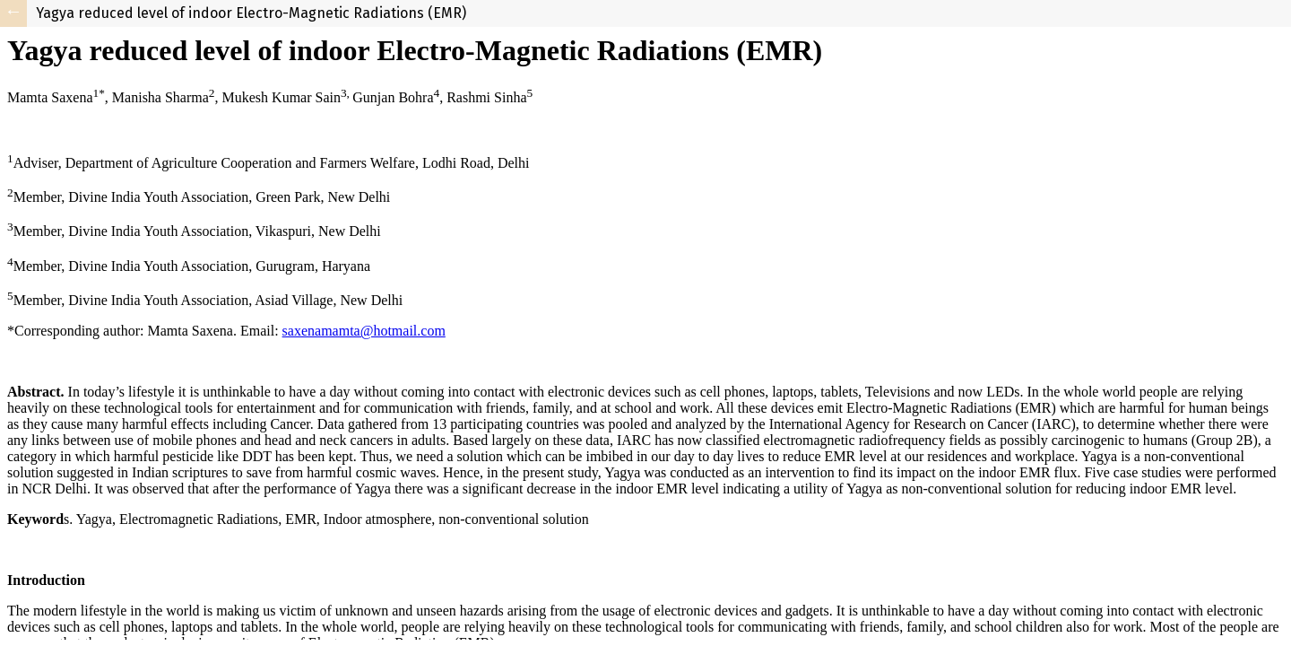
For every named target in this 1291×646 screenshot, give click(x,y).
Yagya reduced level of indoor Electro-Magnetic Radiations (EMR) (251, 13)
